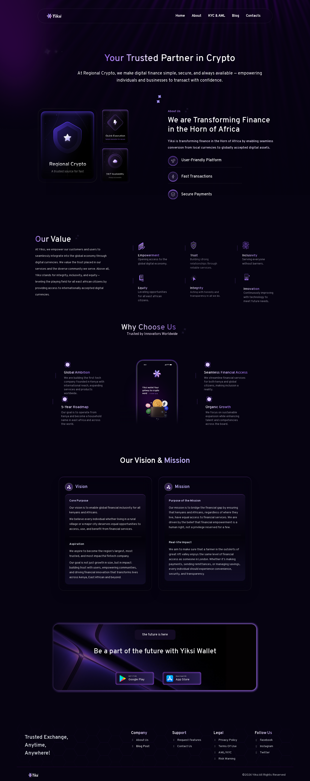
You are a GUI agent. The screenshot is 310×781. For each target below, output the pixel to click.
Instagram (264, 746)
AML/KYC (222, 752)
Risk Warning (224, 759)
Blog (235, 16)
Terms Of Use (225, 746)
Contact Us (182, 746)
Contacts (253, 16)
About (196, 16)
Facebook (264, 740)
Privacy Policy (225, 740)
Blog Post (140, 746)
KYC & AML (216, 16)
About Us (139, 740)
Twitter (262, 752)
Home (180, 16)
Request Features (186, 740)
